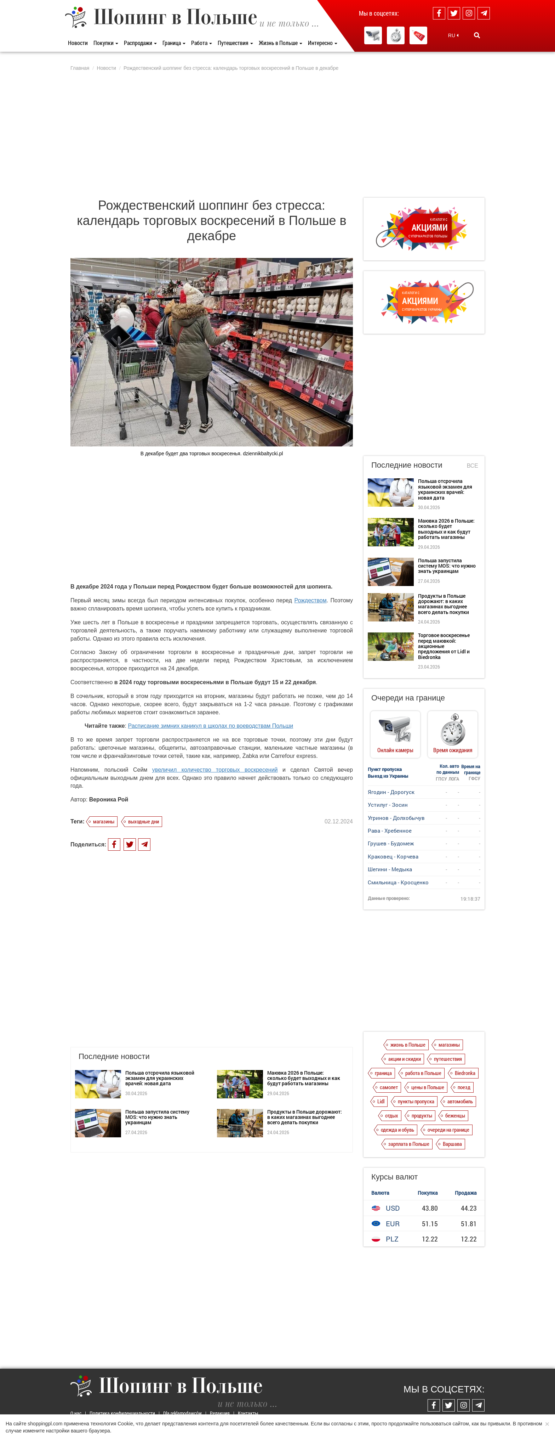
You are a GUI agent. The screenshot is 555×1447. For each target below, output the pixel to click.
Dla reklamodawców (182, 1413)
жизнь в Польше (407, 1044)
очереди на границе (448, 1129)
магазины (103, 821)
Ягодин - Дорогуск (391, 791)
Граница (173, 42)
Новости (78, 42)
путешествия (448, 1058)
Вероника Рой (108, 799)
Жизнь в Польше (280, 42)
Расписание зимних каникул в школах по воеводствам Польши (210, 726)
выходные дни (143, 821)
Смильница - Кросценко (398, 882)
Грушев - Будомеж (391, 843)
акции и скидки (404, 1058)
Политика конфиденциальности (122, 1413)
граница (383, 1072)
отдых (391, 1115)
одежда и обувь (397, 1129)
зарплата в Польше (408, 1143)
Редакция (220, 1413)
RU (453, 35)
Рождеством (310, 600)
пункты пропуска (416, 1101)
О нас (75, 1413)
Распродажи (140, 42)
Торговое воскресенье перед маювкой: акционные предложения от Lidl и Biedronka (444, 646)
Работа (201, 42)
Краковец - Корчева (393, 856)
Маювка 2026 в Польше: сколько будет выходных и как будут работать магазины (303, 1010)
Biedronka (465, 1072)
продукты (422, 1115)
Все (472, 466)
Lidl (380, 1101)
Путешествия (235, 42)
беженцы (455, 1115)
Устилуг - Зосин (388, 804)
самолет (389, 1087)
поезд (464, 1087)
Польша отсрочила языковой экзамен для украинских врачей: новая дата (159, 1010)
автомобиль (460, 1101)
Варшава (452, 1143)
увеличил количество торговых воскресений (215, 770)
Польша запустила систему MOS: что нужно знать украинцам (157, 1049)
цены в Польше (427, 1087)
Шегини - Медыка (390, 869)
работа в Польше (423, 1072)
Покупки (105, 42)
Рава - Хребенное (390, 830)
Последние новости (406, 465)
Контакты (248, 1413)
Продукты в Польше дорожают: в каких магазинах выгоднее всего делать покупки (304, 1049)
